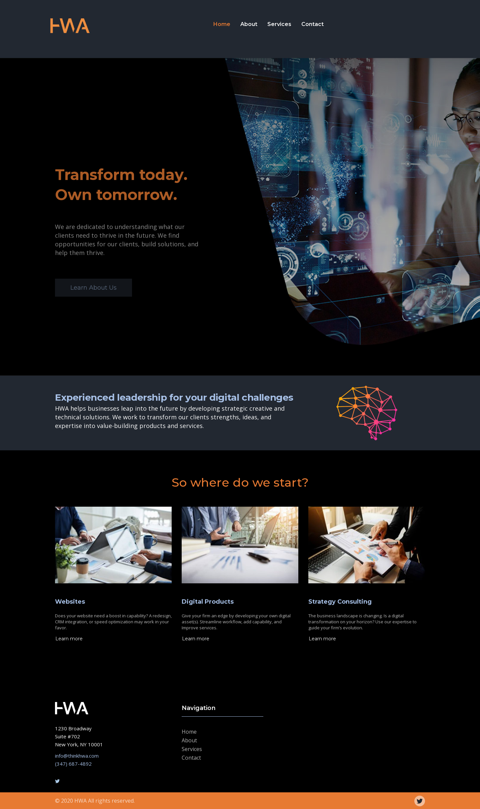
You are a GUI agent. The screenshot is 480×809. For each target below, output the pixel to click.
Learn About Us (93, 287)
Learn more (69, 639)
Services (279, 24)
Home (221, 24)
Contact (312, 24)
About (248, 24)
